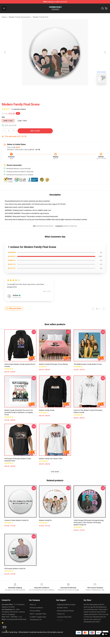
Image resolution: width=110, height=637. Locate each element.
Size (3, 117)
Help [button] (104, 634)
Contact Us (61, 614)
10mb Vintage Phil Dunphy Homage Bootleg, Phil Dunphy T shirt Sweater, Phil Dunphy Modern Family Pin (89, 522)
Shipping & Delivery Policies (66, 604)
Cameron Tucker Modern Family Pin (16, 520)
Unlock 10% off (4, 627)
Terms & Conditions (36, 608)
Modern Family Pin (45, 520)
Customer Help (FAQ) (64, 617)
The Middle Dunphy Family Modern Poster (88, 364)
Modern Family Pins (40, 17)
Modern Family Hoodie (46, 410)
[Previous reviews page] (93, 309)
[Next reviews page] (104, 309)
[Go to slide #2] (60, 90)
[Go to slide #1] (49, 90)
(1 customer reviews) (18, 109)
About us (33, 604)
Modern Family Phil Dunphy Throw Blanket (53, 364)
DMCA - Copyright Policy (38, 614)
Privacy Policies (35, 611)
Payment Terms (62, 608)
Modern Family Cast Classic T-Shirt (50, 458)
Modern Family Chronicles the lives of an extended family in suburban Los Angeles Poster (18, 412)
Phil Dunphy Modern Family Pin (15, 568)
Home (4, 17)
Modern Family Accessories (19, 17)
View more (55, 472)
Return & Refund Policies (65, 611)
